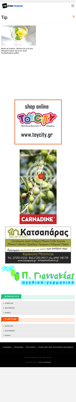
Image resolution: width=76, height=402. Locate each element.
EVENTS (8, 347)
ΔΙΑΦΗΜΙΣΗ (7, 382)
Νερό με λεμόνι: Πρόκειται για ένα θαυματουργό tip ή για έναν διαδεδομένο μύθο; (17, 85)
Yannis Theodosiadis (45, 397)
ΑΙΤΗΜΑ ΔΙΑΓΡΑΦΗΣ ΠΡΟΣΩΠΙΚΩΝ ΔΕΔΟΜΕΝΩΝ (55, 382)
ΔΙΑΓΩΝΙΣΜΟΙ (10, 343)
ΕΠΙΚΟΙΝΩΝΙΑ (18, 382)
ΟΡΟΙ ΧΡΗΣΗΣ (31, 382)
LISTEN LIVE (9, 338)
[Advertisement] (38, 29)
